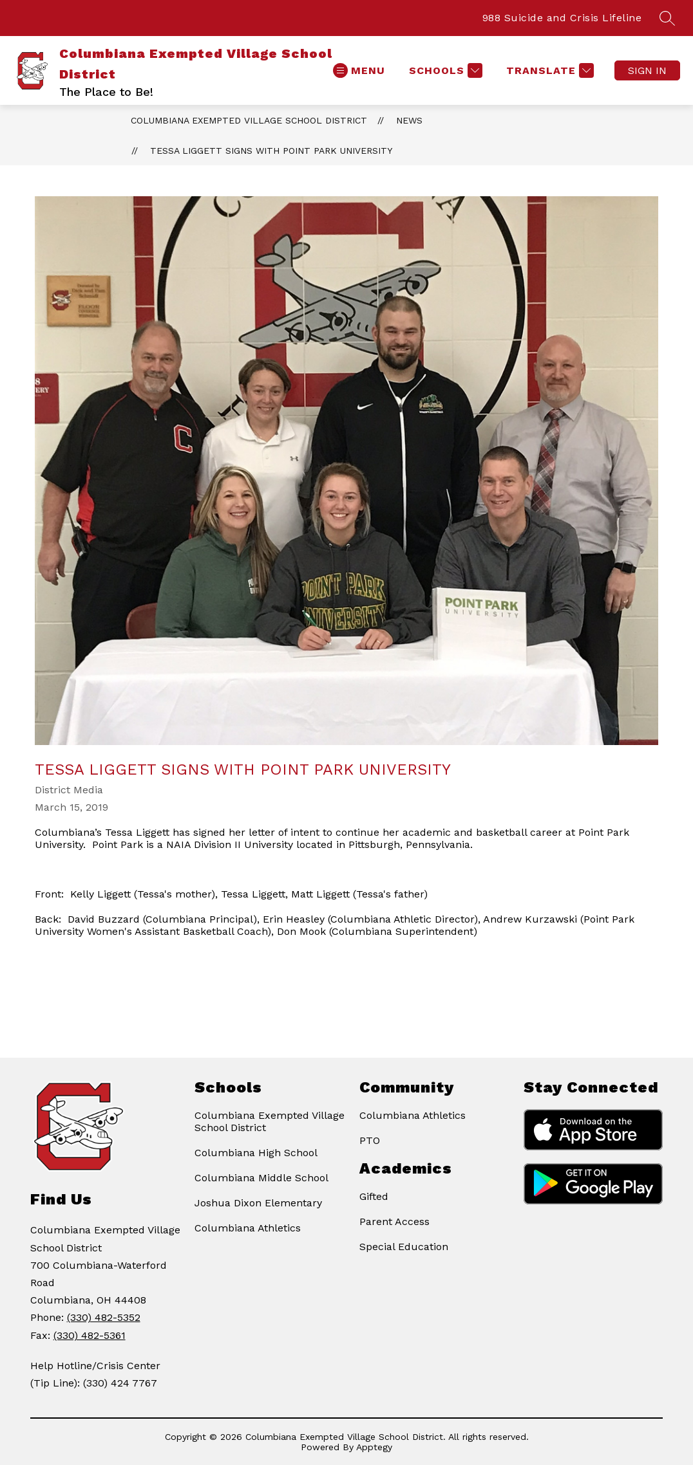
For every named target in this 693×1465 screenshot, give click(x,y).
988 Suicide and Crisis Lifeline (562, 18)
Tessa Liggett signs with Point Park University (271, 150)
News (409, 120)
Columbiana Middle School (261, 1178)
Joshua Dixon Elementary (258, 1203)
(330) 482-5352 (103, 1317)
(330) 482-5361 (89, 1335)
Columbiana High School (256, 1153)
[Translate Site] (548, 70)
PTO (369, 1140)
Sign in (647, 70)
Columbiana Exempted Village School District (249, 120)
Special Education (403, 1246)
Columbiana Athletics (248, 1228)
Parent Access (394, 1221)
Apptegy (374, 1447)
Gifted (373, 1196)
